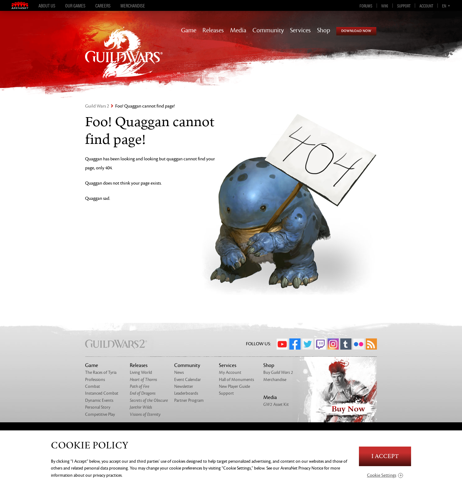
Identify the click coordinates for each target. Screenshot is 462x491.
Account (426, 5)
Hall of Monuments (236, 379)
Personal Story (97, 407)
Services (300, 30)
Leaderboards (186, 393)
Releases (213, 30)
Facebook (295, 344)
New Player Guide (234, 386)
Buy (278, 372)
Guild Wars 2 (97, 106)
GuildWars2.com (124, 59)
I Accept (385, 456)
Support (403, 5)
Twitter (307, 344)
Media (238, 30)
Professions (95, 379)
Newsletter (183, 386)
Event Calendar (187, 379)
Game (188, 30)
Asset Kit (276, 404)
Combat (92, 386)
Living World (141, 372)
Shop (323, 30)
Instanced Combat (101, 393)
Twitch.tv (320, 344)
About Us (46, 5)
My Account (230, 372)
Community (268, 30)
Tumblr (345, 344)
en (444, 5)
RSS (371, 344)
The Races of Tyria (100, 372)
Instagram (333, 344)
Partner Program (189, 400)
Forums (366, 5)
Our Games (75, 5)
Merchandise (132, 5)
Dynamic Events (99, 400)
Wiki (384, 5)
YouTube (282, 344)
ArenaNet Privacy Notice (301, 468)
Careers (103, 5)
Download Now (356, 31)
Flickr (358, 344)
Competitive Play (100, 414)
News (179, 372)
